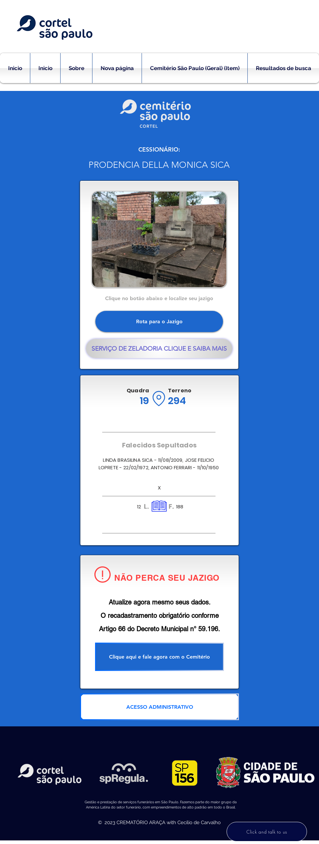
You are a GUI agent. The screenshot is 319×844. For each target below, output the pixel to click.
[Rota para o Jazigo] (159, 321)
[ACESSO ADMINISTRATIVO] (159, 706)
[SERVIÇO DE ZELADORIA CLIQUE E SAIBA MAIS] (159, 348)
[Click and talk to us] (267, 831)
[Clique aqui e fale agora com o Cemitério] (159, 657)
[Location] (159, 398)
